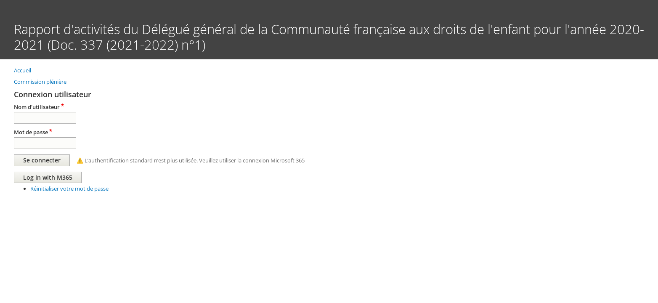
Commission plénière (40, 81)
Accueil (22, 70)
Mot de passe (31, 132)
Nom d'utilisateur (37, 107)
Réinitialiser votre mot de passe (69, 188)
